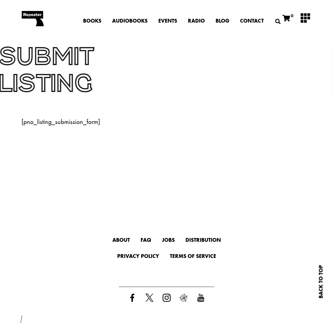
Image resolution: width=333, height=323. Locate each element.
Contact (252, 20)
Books (93, 20)
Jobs (168, 239)
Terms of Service (193, 256)
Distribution (203, 239)
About (121, 239)
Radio (196, 20)
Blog (223, 20)
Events (168, 20)
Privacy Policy (138, 256)
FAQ (146, 239)
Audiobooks (130, 20)
